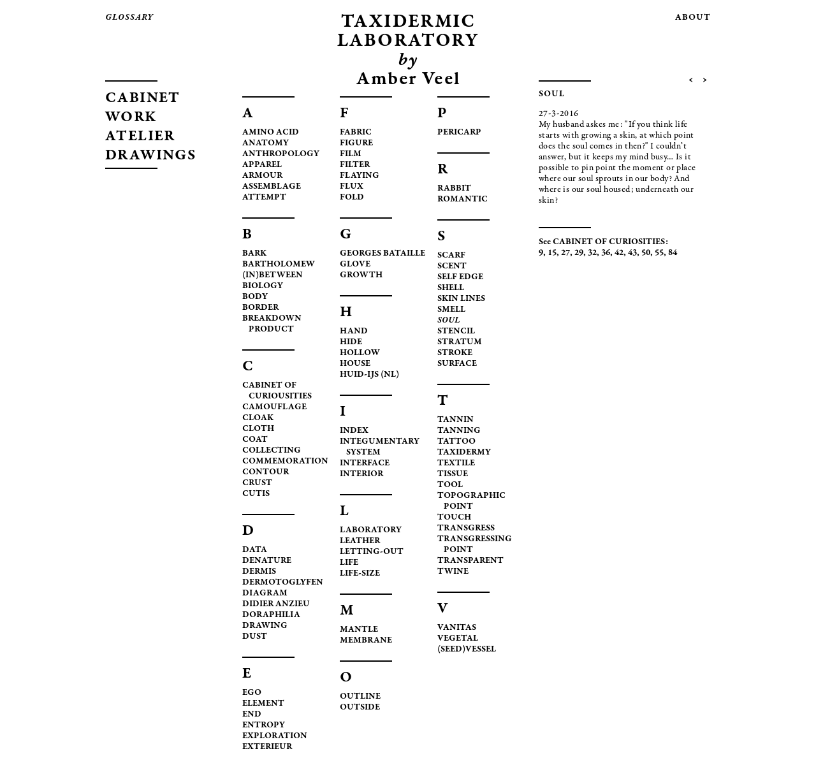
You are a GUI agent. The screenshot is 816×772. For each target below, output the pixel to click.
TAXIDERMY (464, 452)
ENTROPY (263, 725)
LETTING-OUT (372, 552)
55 (659, 253)
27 (565, 253)
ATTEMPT (264, 197)
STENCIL (456, 331)
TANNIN (455, 420)
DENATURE (266, 561)
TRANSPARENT (470, 561)
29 (578, 253)
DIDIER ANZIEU (276, 604)
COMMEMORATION (285, 461)
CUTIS (256, 494)
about (693, 17)
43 (632, 253)
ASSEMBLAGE (271, 186)
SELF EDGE (460, 277)
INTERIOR (361, 474)
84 (672, 253)
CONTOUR (265, 472)
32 (592, 253)
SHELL (450, 288)
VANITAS (456, 627)
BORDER (260, 307)
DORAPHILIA (271, 615)
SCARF (451, 255)
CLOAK (257, 418)
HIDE (351, 342)
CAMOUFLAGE (274, 407)
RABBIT (454, 188)
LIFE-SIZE (360, 573)
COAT (255, 439)
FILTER (355, 165)
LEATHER (360, 541)
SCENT (452, 266)
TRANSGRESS (466, 528)
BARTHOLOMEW (278, 264)
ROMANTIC (462, 199)
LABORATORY (371, 530)
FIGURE (356, 143)
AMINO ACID (270, 132)
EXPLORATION (274, 736)
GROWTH (361, 275)
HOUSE (355, 364)
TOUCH (454, 517)
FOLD (352, 197)
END (251, 714)
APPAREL (262, 165)
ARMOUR (262, 175)
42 (619, 253)
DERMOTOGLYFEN (282, 582)
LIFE (349, 562)
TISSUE (452, 474)
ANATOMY (265, 143)
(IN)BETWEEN (272, 275)
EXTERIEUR (267, 747)
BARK (254, 253)
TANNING (459, 430)
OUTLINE (360, 696)
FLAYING (359, 175)
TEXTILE (456, 463)
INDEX (354, 430)
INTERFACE (365, 463)
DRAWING (265, 626)
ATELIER (140, 137)
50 (645, 253)
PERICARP (459, 132)
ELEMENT (263, 703)
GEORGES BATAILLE (382, 253)
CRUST (257, 483)
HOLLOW (360, 353)
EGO (251, 692)
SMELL (451, 309)
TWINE (453, 571)
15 (552, 253)
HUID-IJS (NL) (369, 374)
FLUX (351, 186)
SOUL (448, 320)
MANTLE (359, 629)
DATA (254, 550)
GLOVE (355, 264)
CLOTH (258, 429)
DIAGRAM (265, 593)
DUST (254, 636)
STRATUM (459, 342)
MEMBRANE (366, 640)
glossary (129, 17)
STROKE (454, 353)
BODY (255, 297)
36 (605, 253)
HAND (354, 331)
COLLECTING (271, 450)
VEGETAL (457, 638)
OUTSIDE (360, 707)
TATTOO (456, 441)
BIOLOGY (262, 286)
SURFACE (457, 364)
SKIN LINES (461, 299)
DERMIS (259, 571)
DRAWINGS (150, 156)
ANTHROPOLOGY (280, 154)
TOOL (450, 485)
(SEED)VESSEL (466, 649)
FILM (350, 154)
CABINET (142, 98)
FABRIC (356, 132)
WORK (131, 118)
